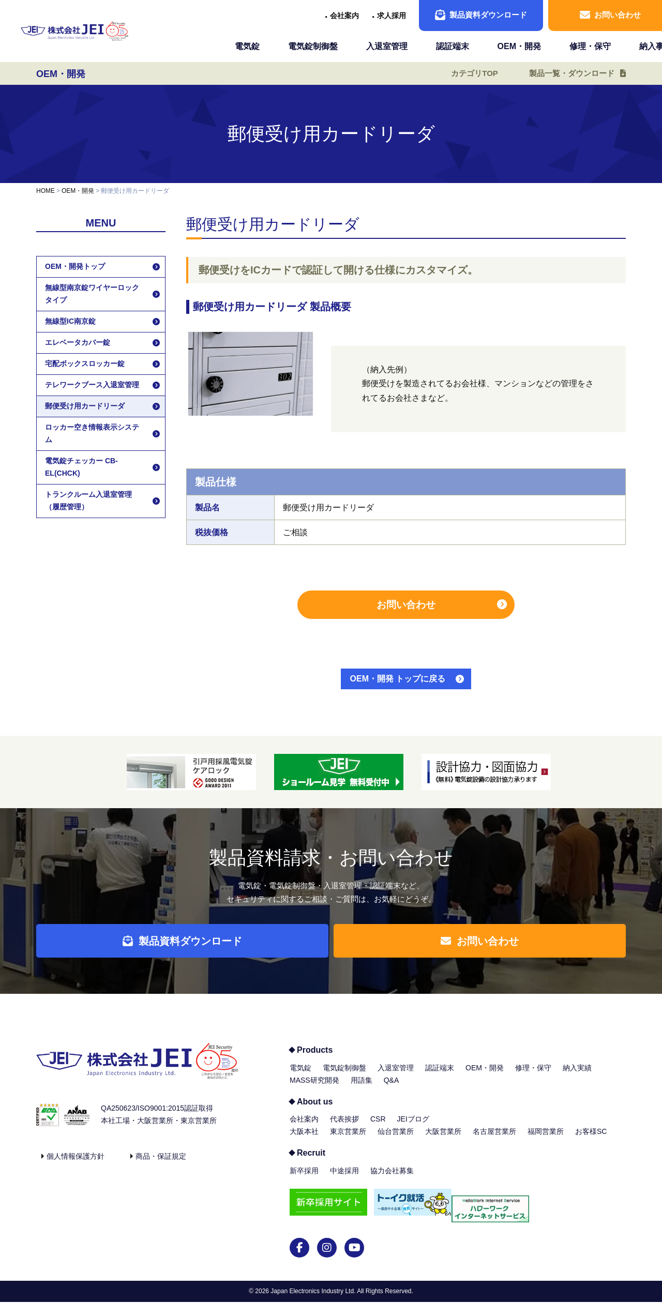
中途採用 (344, 1178)
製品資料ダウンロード (481, 15)
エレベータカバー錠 (77, 342)
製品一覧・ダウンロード (568, 73)
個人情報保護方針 (75, 1164)
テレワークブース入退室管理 (92, 385)
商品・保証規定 (161, 1164)
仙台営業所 (396, 1139)
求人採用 (391, 15)
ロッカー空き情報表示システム (92, 433)
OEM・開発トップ (75, 266)
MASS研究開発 (314, 1088)
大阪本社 (304, 1139)
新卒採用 (304, 1178)
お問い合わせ (406, 604)
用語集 (361, 1088)
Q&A (391, 1088)
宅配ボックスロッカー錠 (85, 363)
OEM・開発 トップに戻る (398, 678)
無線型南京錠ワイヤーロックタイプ (92, 293)
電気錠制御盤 (313, 46)
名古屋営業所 (494, 1139)
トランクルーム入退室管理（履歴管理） (88, 500)
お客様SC (591, 1139)
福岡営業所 (546, 1139)
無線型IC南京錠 (70, 321)
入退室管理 (387, 46)
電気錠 (247, 46)
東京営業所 (348, 1139)
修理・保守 (590, 46)
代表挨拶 (344, 1127)
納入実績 (577, 1075)
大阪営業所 (443, 1139)
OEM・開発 (519, 46)
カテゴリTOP (467, 73)
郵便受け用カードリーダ (85, 406)
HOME (45, 190)
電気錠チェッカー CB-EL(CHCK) (81, 467)
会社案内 (344, 15)
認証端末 (452, 46)
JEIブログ (413, 1127)
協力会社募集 (392, 1178)
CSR (378, 1127)
